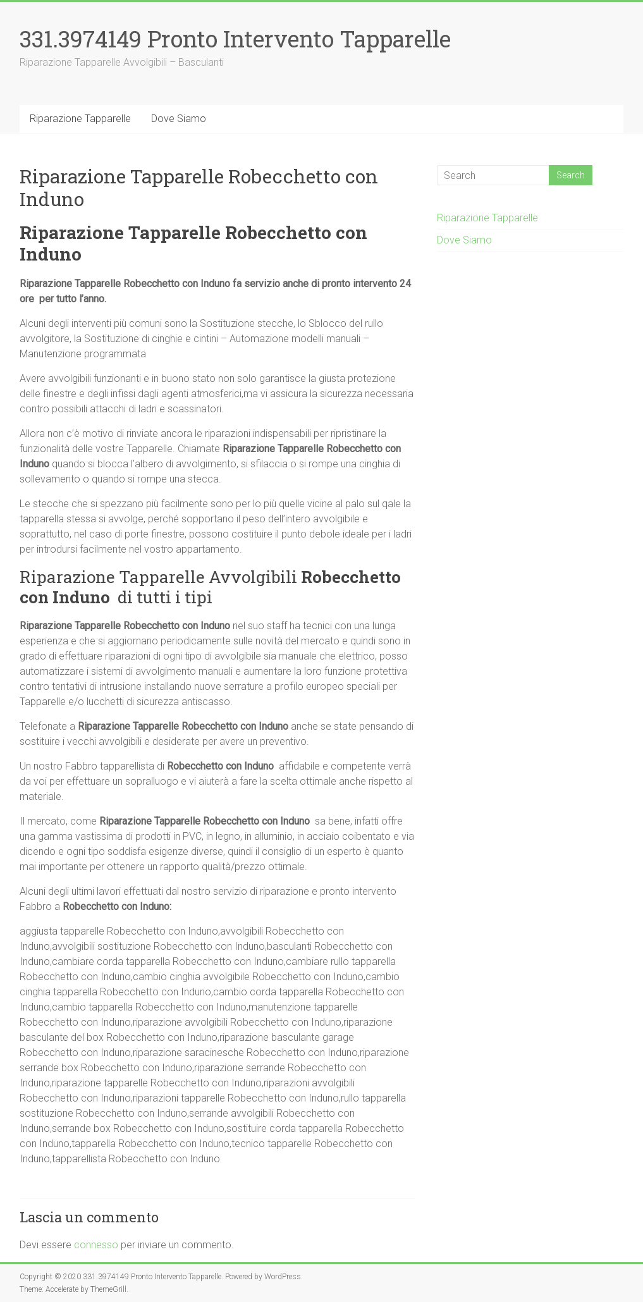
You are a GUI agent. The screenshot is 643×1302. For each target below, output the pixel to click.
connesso (96, 1245)
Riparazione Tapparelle (80, 119)
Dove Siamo (178, 119)
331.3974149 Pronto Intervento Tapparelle (235, 38)
